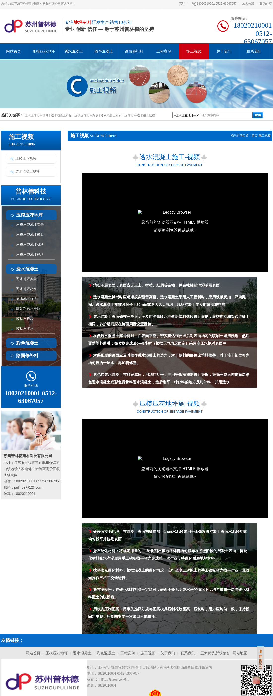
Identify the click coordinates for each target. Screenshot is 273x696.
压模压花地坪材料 (30, 245)
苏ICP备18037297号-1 (115, 679)
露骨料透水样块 (28, 309)
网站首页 (33, 653)
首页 (255, 135)
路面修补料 (134, 51)
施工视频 (193, 51)
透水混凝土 (74, 51)
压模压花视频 (22, 158)
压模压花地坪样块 (30, 254)
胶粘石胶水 (25, 328)
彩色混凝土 (104, 51)
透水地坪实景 (26, 279)
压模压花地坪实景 (30, 225)
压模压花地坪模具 (36, 115)
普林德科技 (31, 194)
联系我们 (253, 51)
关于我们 (223, 51)
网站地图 (240, 653)
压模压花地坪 (44, 51)
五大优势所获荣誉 (215, 653)
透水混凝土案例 (111, 115)
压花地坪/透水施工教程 (139, 115)
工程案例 (163, 51)
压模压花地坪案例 (86, 115)
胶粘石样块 (25, 319)
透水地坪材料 (26, 289)
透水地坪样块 (26, 299)
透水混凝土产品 (61, 115)
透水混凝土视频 (24, 171)
